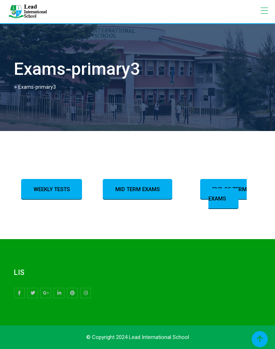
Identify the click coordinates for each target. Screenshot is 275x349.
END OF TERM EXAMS (227, 194)
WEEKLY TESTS (52, 189)
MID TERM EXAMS (137, 189)
